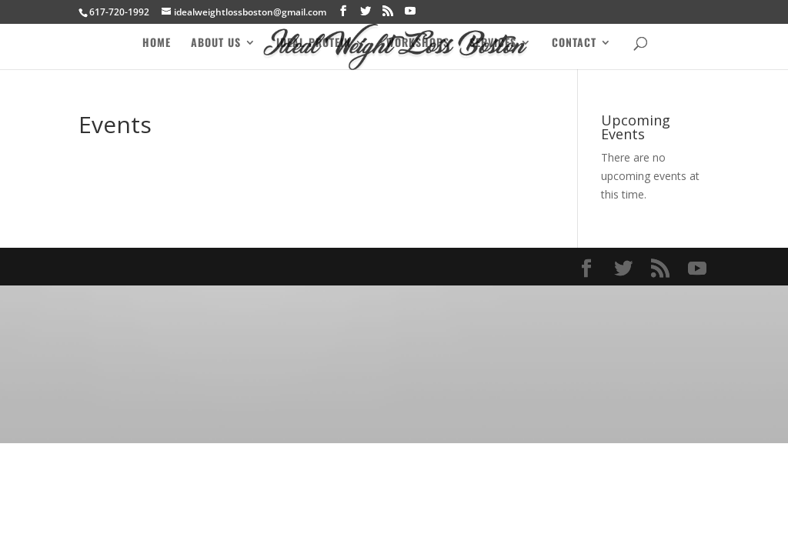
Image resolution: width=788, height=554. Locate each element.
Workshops (417, 43)
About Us (216, 43)
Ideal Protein (313, 43)
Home (156, 43)
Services (492, 43)
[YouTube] (410, 11)
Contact (574, 43)
